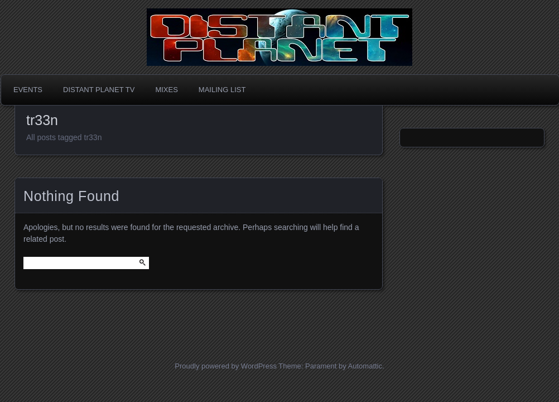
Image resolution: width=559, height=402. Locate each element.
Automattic (365, 366)
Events (27, 89)
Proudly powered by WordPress (226, 366)
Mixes (166, 89)
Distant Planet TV (98, 89)
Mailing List (222, 89)
